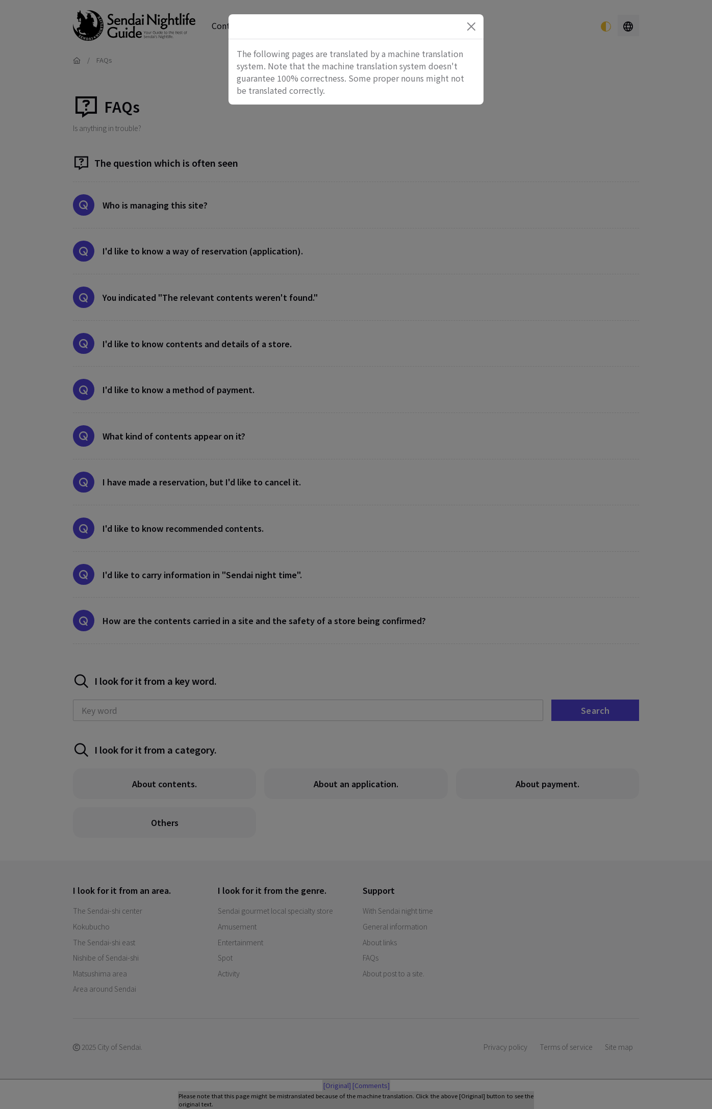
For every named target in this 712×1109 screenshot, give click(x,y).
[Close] (471, 26)
